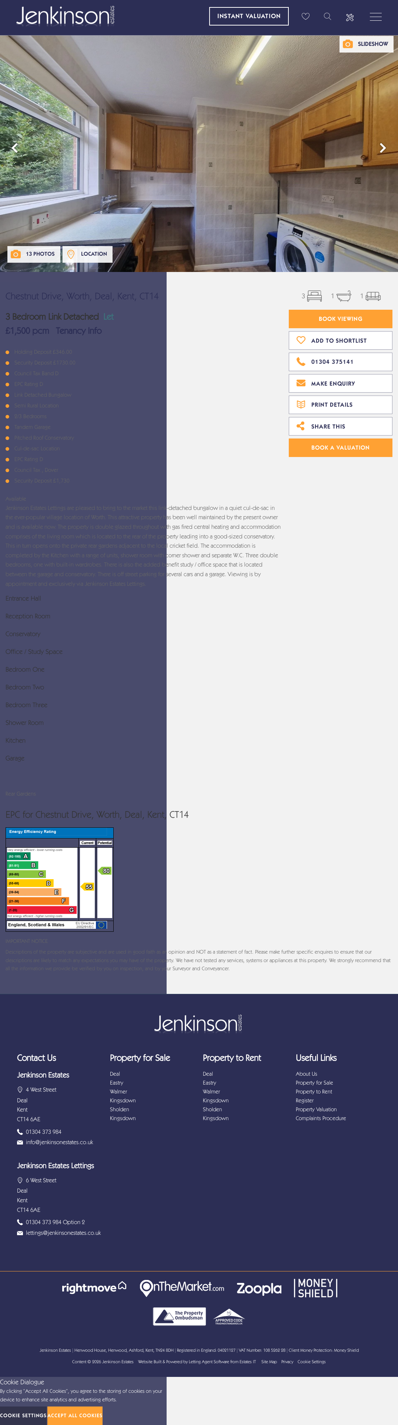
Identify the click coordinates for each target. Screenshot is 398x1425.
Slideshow (373, 43)
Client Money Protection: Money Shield (324, 1350)
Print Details (325, 403)
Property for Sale (314, 1082)
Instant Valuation (249, 16)
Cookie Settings (312, 1361)
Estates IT (248, 1361)
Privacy (287, 1361)
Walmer (118, 1091)
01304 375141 (325, 361)
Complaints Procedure (321, 1118)
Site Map (269, 1361)
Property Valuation (316, 1109)
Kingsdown (123, 1100)
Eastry (116, 1082)
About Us (306, 1074)
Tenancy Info (78, 331)
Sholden (119, 1109)
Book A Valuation (340, 447)
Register (305, 1100)
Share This (321, 425)
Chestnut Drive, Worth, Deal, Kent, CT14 (82, 296)
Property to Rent (314, 1091)
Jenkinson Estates (118, 1361)
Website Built (149, 1361)
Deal (115, 1074)
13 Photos (40, 254)
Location (94, 254)
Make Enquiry (326, 382)
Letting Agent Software (209, 1361)
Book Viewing (341, 318)
